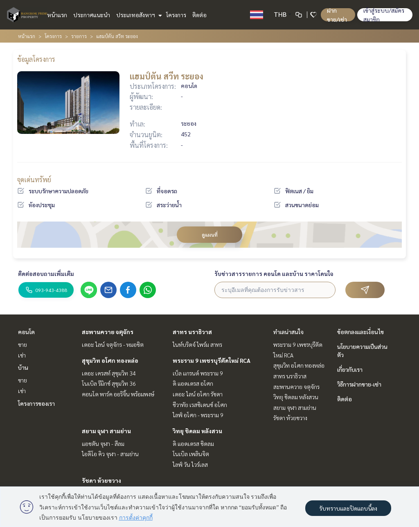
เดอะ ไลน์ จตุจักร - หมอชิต (113, 344)
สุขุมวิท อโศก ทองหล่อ (110, 360)
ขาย (22, 344)
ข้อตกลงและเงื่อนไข (360, 331)
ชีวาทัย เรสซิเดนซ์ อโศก (200, 404)
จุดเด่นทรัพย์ (34, 179)
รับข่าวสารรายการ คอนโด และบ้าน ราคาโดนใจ (273, 273)
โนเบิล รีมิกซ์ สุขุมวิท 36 (109, 383)
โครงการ (176, 14)
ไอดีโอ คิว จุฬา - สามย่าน (110, 453)
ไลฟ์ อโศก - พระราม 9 (198, 414)
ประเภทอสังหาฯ (138, 14)
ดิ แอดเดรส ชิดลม (193, 443)
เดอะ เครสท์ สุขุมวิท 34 (109, 373)
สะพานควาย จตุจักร (107, 331)
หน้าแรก (57, 14)
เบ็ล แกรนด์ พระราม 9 (198, 373)
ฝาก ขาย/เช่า (337, 15)
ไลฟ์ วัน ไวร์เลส (190, 464)
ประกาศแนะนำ (91, 14)
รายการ (79, 36)
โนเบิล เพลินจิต (191, 453)
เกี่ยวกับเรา (350, 369)
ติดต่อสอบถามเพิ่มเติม (46, 273)
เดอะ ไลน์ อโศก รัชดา (198, 394)
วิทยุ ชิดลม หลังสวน (197, 430)
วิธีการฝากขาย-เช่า (359, 384)
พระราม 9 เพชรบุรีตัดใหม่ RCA (211, 360)
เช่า (22, 355)
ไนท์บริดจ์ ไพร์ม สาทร (197, 344)
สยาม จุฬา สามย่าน (106, 430)
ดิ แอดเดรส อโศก (193, 383)
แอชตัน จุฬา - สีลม (103, 443)
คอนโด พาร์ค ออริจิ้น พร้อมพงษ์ (118, 394)
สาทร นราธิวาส (192, 331)
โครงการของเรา (36, 403)
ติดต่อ (199, 14)
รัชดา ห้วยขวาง (101, 480)
